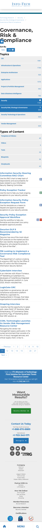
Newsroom (21, 470)
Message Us (21, 441)
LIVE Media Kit (21, 487)
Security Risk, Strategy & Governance (12, 20)
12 (7, 351)
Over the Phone (21, 494)
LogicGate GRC (8, 287)
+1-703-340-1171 (21, 435)
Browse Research (21, 504)
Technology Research (7, 18)
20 (30, 351)
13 (12, 351)
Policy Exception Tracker (13, 190)
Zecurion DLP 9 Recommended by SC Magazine (11, 232)
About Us (21, 467)
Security (20, 18)
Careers (21, 469)
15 (22, 351)
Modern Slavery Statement (21, 479)
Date (3, 50)
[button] (21, 526)
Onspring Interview (10, 304)
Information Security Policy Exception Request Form (14, 201)
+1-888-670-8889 (21, 429)
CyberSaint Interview (11, 270)
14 (17, 351)
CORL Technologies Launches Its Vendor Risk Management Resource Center (15, 323)
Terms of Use (21, 476)
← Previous (6, 347)
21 (35, 351)
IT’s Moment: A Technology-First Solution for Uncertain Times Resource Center (21, 374)
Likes (11, 50)
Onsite (21, 496)
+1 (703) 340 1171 (22, 381)
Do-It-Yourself (21, 492)
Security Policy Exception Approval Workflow (13, 216)
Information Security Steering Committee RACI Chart (15, 174)
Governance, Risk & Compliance (10, 22)
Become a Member (21, 411)
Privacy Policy (21, 477)
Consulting (21, 498)
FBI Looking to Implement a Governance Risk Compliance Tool (15, 253)
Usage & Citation (21, 474)
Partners (21, 485)
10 (37, 347)
